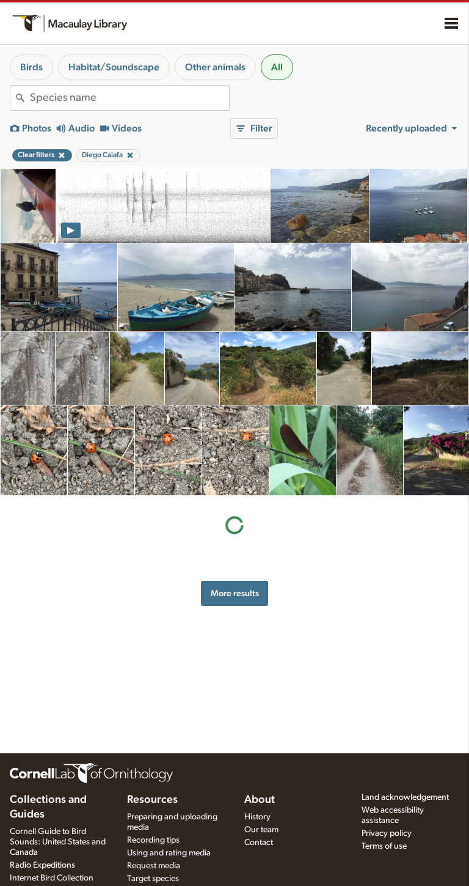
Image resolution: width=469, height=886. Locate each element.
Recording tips (153, 840)
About (259, 799)
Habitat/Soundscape (113, 67)
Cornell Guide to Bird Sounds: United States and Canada (58, 842)
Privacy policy (387, 833)
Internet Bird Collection (51, 878)
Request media (153, 866)
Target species (153, 878)
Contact (258, 842)
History (257, 817)
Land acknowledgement (405, 797)
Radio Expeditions (42, 865)
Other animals (215, 67)
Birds (31, 67)
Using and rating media (169, 853)
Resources (152, 799)
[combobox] (129, 98)
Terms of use (384, 846)
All (277, 67)
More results (235, 593)
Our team (261, 829)
